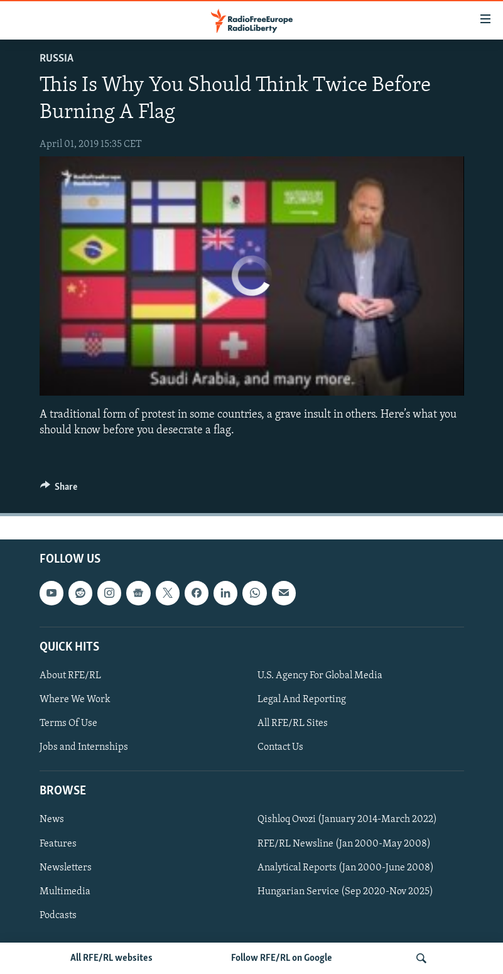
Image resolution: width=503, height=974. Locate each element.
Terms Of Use (68, 723)
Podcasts (58, 916)
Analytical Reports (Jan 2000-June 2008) (345, 868)
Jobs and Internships (84, 747)
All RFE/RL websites (111, 958)
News (52, 819)
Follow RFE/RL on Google (281, 958)
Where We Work (75, 700)
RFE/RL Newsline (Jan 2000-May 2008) (344, 844)
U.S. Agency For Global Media (319, 676)
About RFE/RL (70, 676)
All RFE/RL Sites (292, 723)
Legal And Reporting (301, 700)
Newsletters (66, 868)
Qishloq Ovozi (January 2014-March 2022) (347, 819)
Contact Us (280, 747)
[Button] (59, 490)
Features (58, 844)
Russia (56, 59)
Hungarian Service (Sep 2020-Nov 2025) (345, 892)
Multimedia (65, 892)
